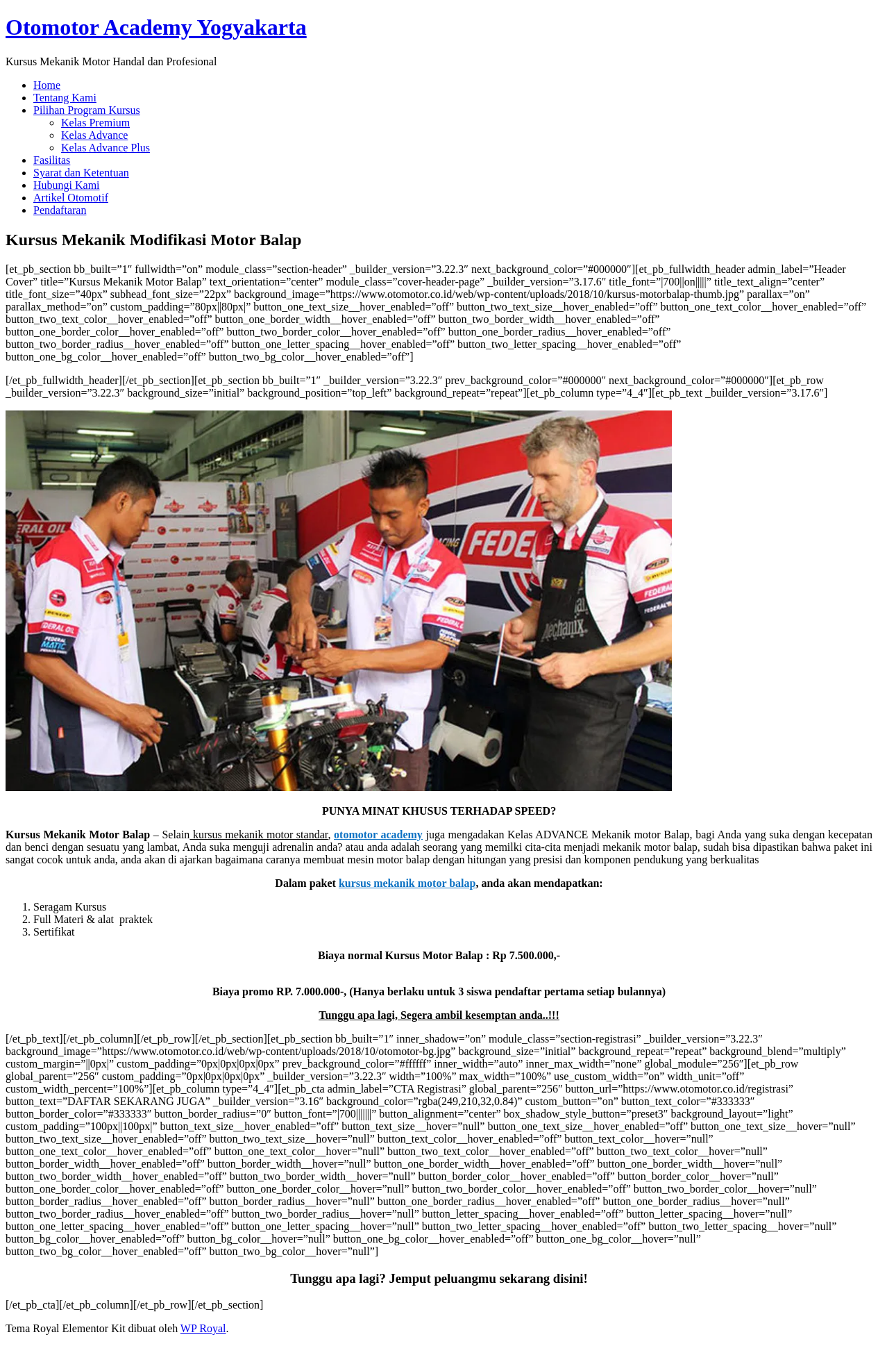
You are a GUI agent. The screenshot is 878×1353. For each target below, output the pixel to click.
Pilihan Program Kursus (86, 110)
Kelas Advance (94, 135)
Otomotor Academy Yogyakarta (156, 27)
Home (46, 85)
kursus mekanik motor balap (407, 883)
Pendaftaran (59, 210)
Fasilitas (51, 160)
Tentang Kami (64, 97)
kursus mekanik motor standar (260, 834)
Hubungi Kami (66, 185)
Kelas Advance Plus (105, 147)
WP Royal (203, 1328)
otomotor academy (378, 834)
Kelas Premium (95, 122)
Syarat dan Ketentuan (81, 173)
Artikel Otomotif (70, 198)
